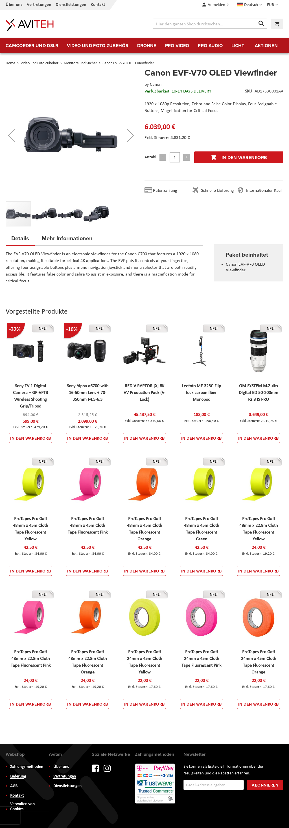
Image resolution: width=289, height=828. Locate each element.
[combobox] (210, 24)
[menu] (144, 45)
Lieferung (18, 776)
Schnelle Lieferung (217, 190)
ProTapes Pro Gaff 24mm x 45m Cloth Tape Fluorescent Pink (201, 659)
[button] (273, 5)
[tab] (20, 240)
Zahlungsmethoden (26, 767)
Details (20, 238)
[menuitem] (32, 45)
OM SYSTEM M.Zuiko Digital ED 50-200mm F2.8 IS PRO (258, 393)
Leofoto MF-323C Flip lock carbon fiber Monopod (201, 393)
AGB (13, 786)
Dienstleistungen (71, 5)
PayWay (155, 784)
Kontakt (98, 5)
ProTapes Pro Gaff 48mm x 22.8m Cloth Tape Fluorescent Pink (31, 659)
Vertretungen (39, 5)
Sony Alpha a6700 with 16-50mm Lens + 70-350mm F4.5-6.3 (87, 393)
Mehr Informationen (67, 238)
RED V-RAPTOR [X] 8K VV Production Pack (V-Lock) (144, 393)
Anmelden (216, 5)
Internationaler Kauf (264, 190)
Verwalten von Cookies (22, 806)
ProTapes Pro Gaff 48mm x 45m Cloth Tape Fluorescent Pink (88, 526)
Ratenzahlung (165, 190)
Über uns (14, 5)
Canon (155, 84)
